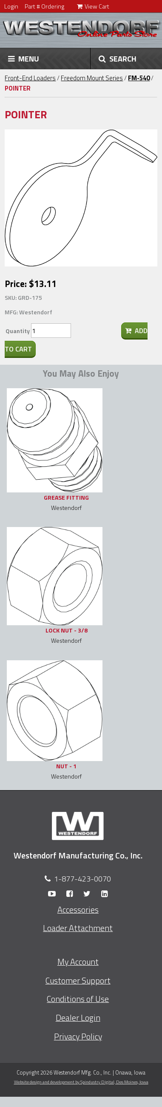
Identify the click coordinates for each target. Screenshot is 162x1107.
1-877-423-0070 (82, 878)
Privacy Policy (78, 1036)
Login (11, 6)
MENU (23, 58)
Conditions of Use (78, 999)
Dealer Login (78, 1017)
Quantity (18, 330)
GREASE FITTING (66, 497)
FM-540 (139, 78)
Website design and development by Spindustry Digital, (81, 1081)
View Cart (93, 6)
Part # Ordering (44, 6)
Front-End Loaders (30, 78)
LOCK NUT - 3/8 (66, 630)
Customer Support (78, 980)
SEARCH (117, 58)
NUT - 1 (66, 765)
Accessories (78, 909)
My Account (78, 961)
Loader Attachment (78, 928)
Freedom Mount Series (92, 78)
